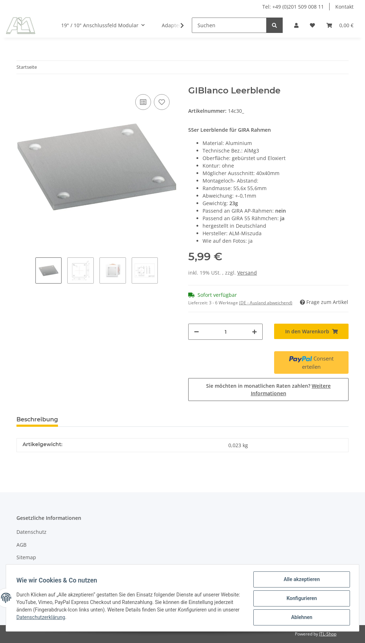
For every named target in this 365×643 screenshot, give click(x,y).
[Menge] (225, 331)
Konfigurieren (300, 599)
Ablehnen (300, 617)
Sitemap (26, 557)
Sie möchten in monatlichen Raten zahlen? (268, 389)
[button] (296, 25)
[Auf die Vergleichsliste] (143, 102)
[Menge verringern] (196, 331)
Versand (247, 272)
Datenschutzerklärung (65, 618)
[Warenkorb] (340, 25)
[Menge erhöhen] (254, 331)
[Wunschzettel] (312, 25)
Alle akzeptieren (300, 580)
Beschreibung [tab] (37, 419)
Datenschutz (31, 531)
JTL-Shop (327, 634)
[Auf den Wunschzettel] (162, 102)
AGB (21, 544)
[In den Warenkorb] (311, 331)
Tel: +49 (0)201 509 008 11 (293, 6)
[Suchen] (229, 25)
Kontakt (344, 6)
